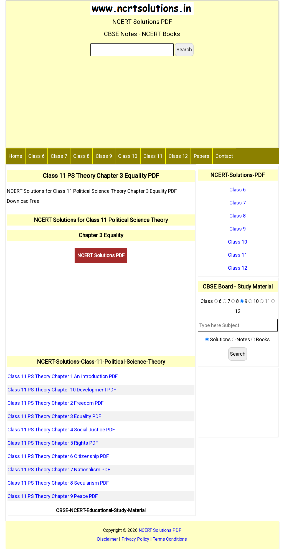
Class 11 (153, 156)
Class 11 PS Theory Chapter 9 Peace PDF (52, 496)
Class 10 (127, 156)
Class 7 (59, 156)
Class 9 (104, 156)
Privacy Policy (135, 539)
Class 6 (36, 156)
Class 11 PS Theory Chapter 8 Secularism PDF (58, 483)
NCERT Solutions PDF (101, 255)
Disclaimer (107, 539)
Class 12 (178, 156)
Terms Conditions (170, 539)
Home (15, 156)
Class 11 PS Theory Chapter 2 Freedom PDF (55, 403)
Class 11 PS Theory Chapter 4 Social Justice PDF (61, 429)
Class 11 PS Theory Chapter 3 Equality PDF (54, 416)
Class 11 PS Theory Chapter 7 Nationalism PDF (58, 469)
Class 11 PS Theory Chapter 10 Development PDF (61, 390)
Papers (201, 156)
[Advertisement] (142, 103)
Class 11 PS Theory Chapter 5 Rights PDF (52, 443)
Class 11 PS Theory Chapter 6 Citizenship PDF (58, 456)
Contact (224, 156)
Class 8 (81, 156)
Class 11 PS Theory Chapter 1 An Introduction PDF (62, 376)
